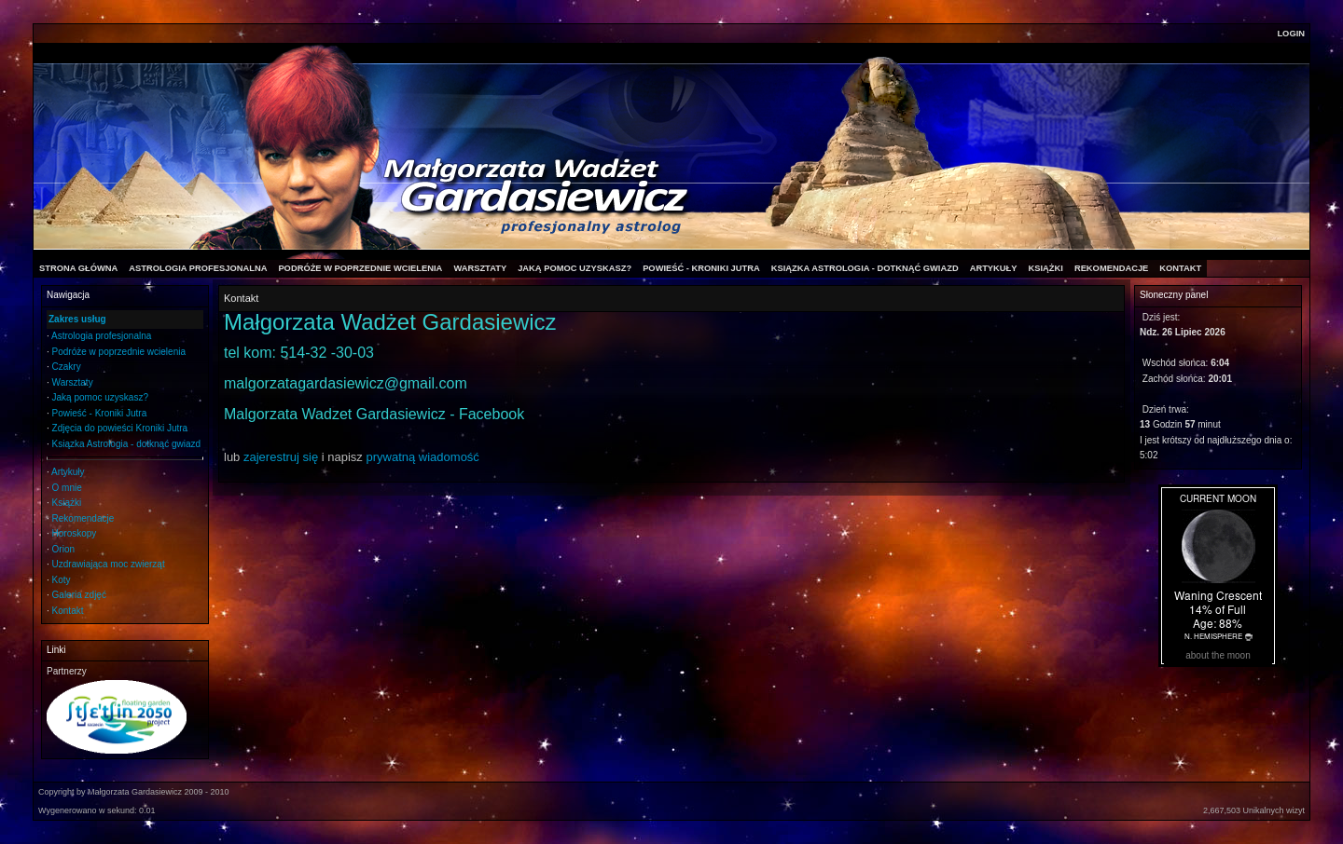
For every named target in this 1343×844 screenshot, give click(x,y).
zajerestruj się (280, 457)
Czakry (66, 366)
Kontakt (68, 611)
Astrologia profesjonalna (101, 336)
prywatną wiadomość (422, 457)
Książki (67, 502)
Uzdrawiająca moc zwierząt (108, 564)
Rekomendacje (83, 518)
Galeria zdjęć (79, 595)
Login (1291, 33)
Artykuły (68, 472)
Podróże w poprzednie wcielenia (119, 352)
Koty (61, 580)
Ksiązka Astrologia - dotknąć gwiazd (126, 444)
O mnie (67, 488)
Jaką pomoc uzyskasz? (100, 397)
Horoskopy (74, 533)
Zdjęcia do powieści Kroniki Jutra (120, 428)
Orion (63, 549)
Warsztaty (72, 382)
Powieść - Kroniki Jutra (99, 413)
